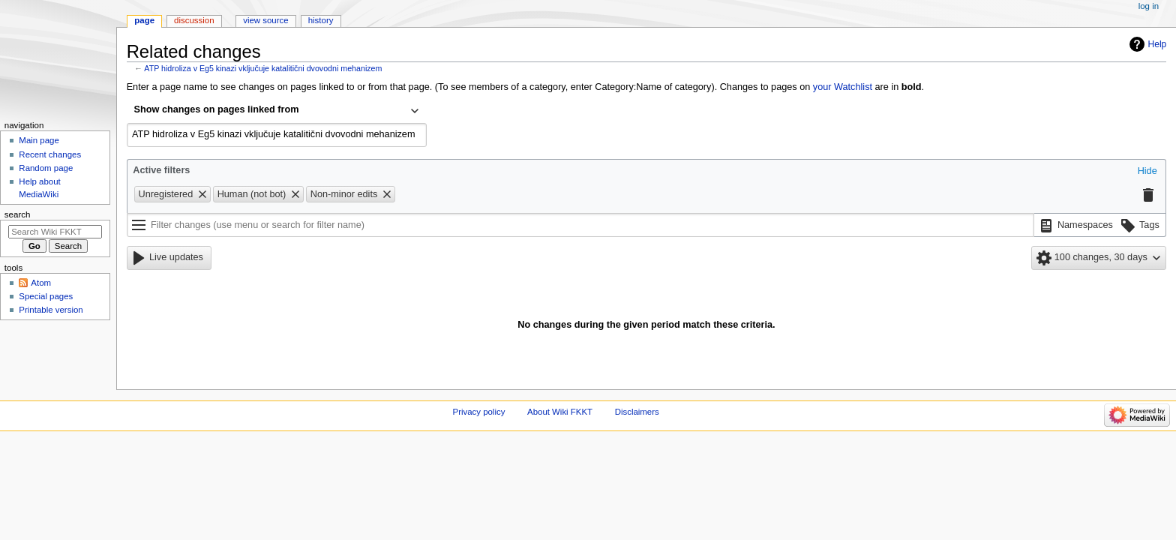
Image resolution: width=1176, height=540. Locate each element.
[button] (1147, 172)
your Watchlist (842, 87)
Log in (1148, 6)
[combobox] (277, 111)
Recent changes (50, 154)
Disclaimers (637, 411)
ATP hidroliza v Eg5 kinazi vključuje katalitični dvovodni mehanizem (263, 68)
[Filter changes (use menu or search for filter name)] (580, 225)
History (321, 20)
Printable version (50, 309)
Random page (46, 168)
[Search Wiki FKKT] (55, 231)
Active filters (161, 170)
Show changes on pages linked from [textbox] (216, 109)
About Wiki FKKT (559, 411)
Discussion (194, 20)
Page (144, 20)
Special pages (46, 296)
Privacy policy (479, 411)
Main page (39, 140)
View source (265, 20)
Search (17, 214)
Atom (41, 282)
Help (1157, 44)
